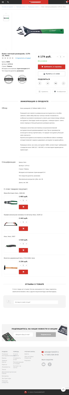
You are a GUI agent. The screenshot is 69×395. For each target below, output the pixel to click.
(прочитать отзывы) (23, 58)
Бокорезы (5, 376)
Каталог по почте (17, 366)
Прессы (4, 364)
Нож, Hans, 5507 (9, 236)
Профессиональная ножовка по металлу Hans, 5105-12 (23, 215)
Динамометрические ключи (6, 372)
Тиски (4, 369)
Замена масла (4, 361)
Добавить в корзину (53, 67)
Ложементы (6, 367)
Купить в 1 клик (53, 74)
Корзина (27, 360)
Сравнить (44, 91)
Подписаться (46, 334)
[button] (6, 13)
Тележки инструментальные (6, 354)
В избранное (61, 91)
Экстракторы (6, 378)
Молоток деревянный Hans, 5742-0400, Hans (19, 258)
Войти (27, 354)
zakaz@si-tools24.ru (51, 352)
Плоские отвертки (5, 381)
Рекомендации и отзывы (17, 362)
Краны (4, 358)
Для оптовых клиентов (29, 357)
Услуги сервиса (16, 354)
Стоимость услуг (17, 358)
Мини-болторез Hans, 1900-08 (14, 193)
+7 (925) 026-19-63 (62, 2)
